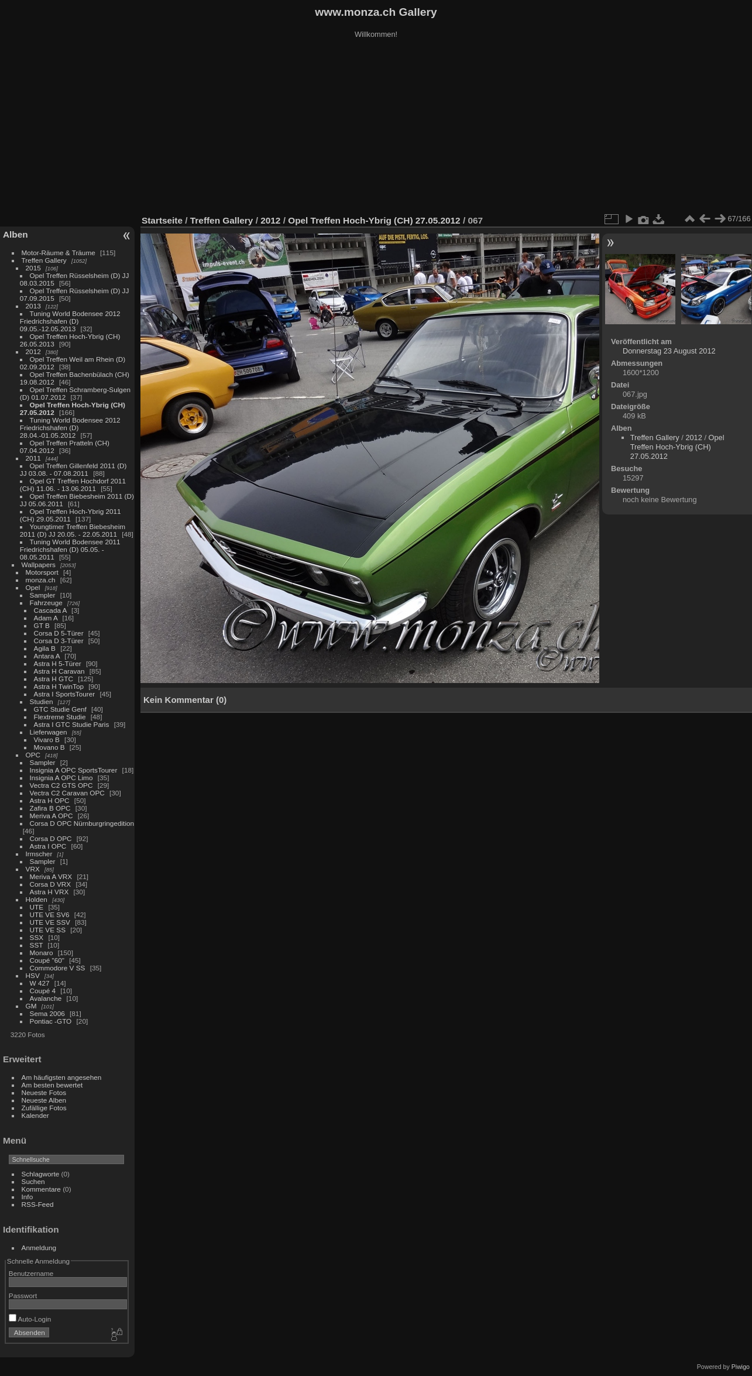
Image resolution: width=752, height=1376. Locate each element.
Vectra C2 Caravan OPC (67, 793)
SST (36, 945)
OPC (33, 755)
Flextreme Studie (60, 716)
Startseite (162, 220)
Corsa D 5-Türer (59, 633)
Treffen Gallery (44, 260)
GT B (42, 625)
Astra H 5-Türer (57, 663)
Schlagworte (41, 1174)
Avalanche (46, 998)
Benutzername (31, 1273)
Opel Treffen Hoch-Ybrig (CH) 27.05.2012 (374, 220)
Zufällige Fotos (44, 1107)
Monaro (41, 952)
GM (31, 1006)
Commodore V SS (57, 968)
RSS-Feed (38, 1204)
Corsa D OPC (51, 838)
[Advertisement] (376, 128)
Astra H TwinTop (59, 686)
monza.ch (41, 580)
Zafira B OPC (50, 808)
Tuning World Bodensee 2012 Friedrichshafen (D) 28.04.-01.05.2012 (70, 427)
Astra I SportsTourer (64, 694)
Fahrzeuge (46, 602)
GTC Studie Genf (60, 709)
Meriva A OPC (51, 815)
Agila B (45, 648)
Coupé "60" (47, 960)
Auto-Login (30, 1319)
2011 (33, 458)
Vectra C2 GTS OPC (61, 785)
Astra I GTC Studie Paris (71, 724)
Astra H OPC (50, 800)
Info (27, 1196)
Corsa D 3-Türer (59, 640)
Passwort (23, 1295)
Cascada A (50, 610)
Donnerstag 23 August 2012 (669, 350)
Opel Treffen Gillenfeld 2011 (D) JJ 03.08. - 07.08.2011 (73, 469)
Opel (33, 587)
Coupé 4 (43, 990)
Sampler (43, 595)
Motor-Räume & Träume (58, 252)
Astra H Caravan (59, 671)
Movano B (49, 747)
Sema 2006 (47, 1013)
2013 (33, 306)
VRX (33, 869)
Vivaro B (47, 739)
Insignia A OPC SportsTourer (74, 770)
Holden (36, 899)
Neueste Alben (44, 1100)
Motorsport (42, 572)
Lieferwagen (48, 732)
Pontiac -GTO (51, 1021)
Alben (15, 234)
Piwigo (741, 1366)
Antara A (47, 656)
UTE (37, 907)
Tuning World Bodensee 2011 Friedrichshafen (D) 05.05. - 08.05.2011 (70, 549)
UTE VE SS (48, 930)
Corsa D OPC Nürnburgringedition (82, 823)
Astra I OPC (48, 846)
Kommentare (41, 1189)
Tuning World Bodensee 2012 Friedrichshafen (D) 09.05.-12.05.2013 (70, 321)
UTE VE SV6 (50, 914)
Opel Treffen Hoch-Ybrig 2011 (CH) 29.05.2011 (70, 515)
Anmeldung (39, 1247)
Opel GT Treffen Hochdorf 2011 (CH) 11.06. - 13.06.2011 (73, 484)
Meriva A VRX (51, 876)
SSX (37, 937)
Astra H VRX (49, 891)
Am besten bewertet (52, 1085)
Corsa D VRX (50, 884)
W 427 (40, 983)
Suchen (33, 1181)
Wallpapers (39, 564)
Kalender (35, 1115)
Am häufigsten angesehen (62, 1077)
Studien (41, 701)
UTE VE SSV (50, 922)
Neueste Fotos (44, 1092)
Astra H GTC (53, 678)
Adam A (46, 618)
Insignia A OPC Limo (61, 777)
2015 (33, 268)
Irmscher (39, 853)
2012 (33, 351)
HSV (33, 975)
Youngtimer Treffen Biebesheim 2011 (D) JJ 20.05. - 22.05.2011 (72, 530)
